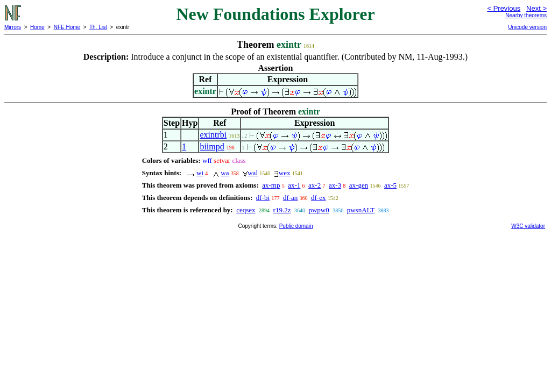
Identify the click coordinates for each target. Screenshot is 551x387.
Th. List (98, 27)
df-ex (318, 198)
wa (225, 173)
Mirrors (12, 27)
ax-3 (335, 185)
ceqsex (245, 210)
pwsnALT (361, 210)
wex (285, 173)
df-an (290, 198)
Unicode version (527, 27)
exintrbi (213, 134)
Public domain (296, 226)
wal (253, 173)
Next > (536, 8)
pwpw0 (318, 210)
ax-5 (390, 185)
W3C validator (528, 226)
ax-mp (271, 185)
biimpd (212, 146)
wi (199, 173)
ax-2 (314, 185)
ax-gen (358, 185)
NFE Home (67, 27)
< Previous (503, 8)
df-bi (263, 198)
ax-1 (294, 185)
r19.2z (282, 210)
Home (37, 27)
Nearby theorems (526, 15)
